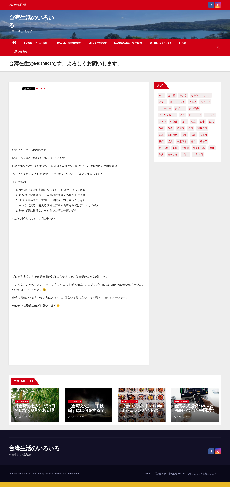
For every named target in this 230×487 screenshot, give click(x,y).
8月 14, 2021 (25, 417)
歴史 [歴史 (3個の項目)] (170, 141)
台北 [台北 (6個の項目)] (211, 121)
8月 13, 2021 (78, 417)
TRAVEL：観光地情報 (68, 42)
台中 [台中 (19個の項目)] (202, 121)
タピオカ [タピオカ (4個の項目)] (180, 108)
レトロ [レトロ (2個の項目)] (162, 121)
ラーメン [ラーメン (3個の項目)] (210, 115)
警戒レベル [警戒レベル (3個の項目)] (199, 147)
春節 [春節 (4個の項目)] (161, 141)
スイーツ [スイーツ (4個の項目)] (205, 101)
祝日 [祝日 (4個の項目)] (193, 141)
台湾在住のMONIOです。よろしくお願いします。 (193, 473)
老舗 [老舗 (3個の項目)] (175, 147)
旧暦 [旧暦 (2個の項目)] (193, 134)
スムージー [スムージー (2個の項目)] (165, 108)
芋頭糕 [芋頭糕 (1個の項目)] (185, 147)
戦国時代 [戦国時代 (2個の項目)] (172, 134)
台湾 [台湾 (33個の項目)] (170, 128)
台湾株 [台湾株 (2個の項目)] (180, 128)
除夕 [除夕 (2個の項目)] (161, 154)
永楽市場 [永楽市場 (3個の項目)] (182, 141)
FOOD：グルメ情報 (36, 42)
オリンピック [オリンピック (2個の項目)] (177, 101)
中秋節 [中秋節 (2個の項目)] (173, 121)
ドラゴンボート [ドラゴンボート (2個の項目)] (167, 115)
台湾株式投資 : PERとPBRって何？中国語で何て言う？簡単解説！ (194, 410)
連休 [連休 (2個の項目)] (212, 147)
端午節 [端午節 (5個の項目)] (203, 141)
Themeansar (73, 473)
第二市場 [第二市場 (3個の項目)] (163, 147)
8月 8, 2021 (183, 417)
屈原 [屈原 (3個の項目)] (161, 134)
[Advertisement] (78, 121)
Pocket (40, 88)
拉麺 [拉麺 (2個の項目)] (184, 134)
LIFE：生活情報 (98, 42)
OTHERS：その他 (160, 42)
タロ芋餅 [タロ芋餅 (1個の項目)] (194, 108)
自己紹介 (184, 42)
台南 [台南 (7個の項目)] (161, 128)
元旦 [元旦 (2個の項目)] (193, 121)
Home (146, 473)
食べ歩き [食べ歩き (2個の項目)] (172, 154)
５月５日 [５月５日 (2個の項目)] (198, 154)
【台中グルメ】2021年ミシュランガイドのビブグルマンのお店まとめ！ (141, 412)
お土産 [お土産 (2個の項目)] (171, 95)
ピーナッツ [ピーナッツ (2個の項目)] (195, 115)
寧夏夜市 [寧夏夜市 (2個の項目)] (202, 128)
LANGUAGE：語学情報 (128, 42)
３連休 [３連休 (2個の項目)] (185, 154)
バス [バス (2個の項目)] (182, 115)
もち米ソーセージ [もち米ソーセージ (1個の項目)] (200, 95)
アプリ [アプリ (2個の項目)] (162, 101)
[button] (218, 47)
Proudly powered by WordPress (26, 473)
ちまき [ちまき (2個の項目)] (183, 95)
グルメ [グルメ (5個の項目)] (192, 101)
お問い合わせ (19, 51)
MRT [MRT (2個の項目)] (161, 95)
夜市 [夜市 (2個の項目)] (190, 128)
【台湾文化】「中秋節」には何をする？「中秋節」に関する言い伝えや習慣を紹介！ (88, 412)
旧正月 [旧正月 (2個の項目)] (203, 134)
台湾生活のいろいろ (34, 448)
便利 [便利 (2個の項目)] (184, 121)
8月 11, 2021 (130, 417)
